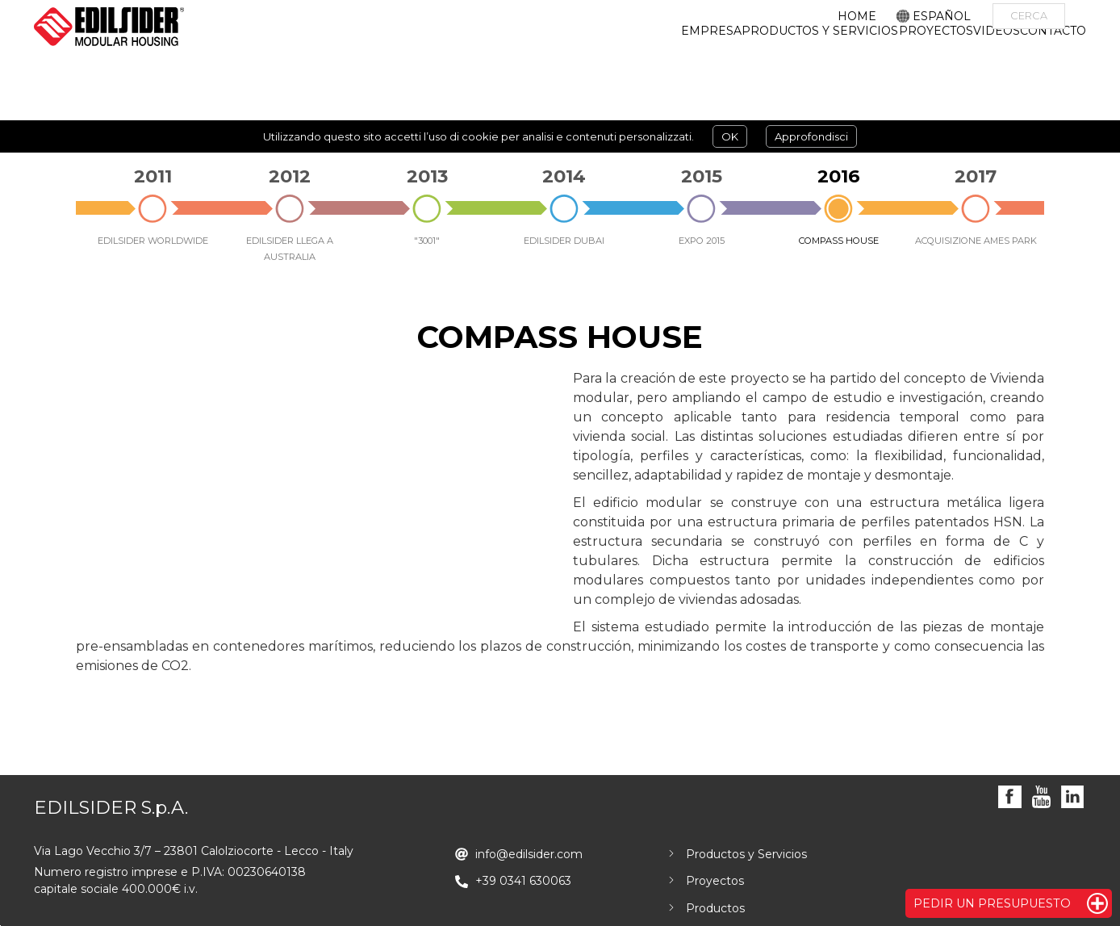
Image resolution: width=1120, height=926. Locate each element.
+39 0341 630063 (523, 881)
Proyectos (715, 881)
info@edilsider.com (529, 854)
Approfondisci (811, 136)
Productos (715, 908)
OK (729, 136)
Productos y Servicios (746, 854)
